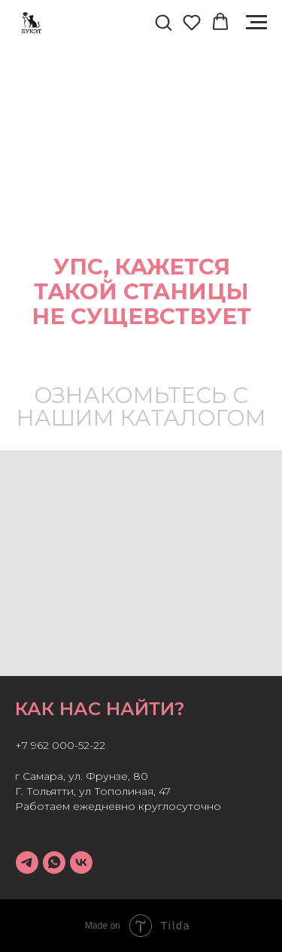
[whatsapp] (54, 862)
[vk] (81, 862)
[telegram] (27, 862)
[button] (163, 22)
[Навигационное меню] (256, 22)
